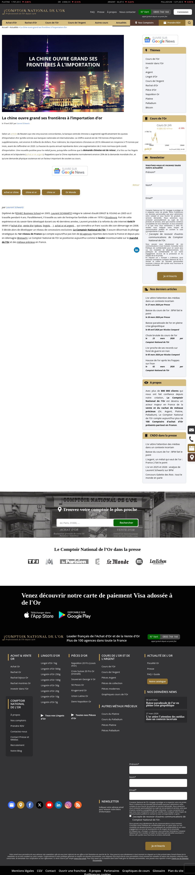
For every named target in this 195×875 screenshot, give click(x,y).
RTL (139, 561)
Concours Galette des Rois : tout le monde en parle (164, 476)
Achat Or (15, 666)
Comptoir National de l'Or (157, 342)
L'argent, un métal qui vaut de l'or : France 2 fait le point (164, 461)
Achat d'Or (11, 22)
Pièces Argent (109, 677)
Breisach (22, 237)
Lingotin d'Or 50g (50, 685)
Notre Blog (16, 750)
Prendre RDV (172, 22)
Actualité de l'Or (160, 655)
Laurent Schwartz (23, 123)
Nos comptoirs (18, 720)
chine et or (31, 192)
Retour (136, 184)
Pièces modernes (111, 688)
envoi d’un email (80, 858)
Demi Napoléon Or (81, 701)
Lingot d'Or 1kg (49, 663)
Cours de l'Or (52, 22)
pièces (38, 225)
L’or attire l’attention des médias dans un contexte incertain (163, 299)
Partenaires (111, 871)
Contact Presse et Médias (20, 738)
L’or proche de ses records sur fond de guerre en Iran (162, 349)
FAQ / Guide (153, 674)
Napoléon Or (152, 94)
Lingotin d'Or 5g (49, 702)
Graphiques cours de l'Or (115, 694)
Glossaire (159, 871)
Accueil (5, 27)
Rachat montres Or (21, 683)
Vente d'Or (132, 636)
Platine (149, 98)
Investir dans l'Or (155, 63)
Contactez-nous (19, 731)
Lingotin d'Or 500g (50, 668)
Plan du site (175, 871)
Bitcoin (149, 107)
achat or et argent (34, 154)
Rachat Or (16, 672)
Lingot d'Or (152, 76)
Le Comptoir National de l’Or (89, 229)
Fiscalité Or (153, 663)
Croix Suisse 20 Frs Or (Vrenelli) (82, 672)
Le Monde (118, 561)
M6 (49, 561)
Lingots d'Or (50, 655)
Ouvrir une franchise (72, 871)
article (14, 133)
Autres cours (101, 22)
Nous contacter (127, 11)
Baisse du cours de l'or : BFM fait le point (164, 453)
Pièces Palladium (110, 730)
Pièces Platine (109, 725)
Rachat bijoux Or (19, 677)
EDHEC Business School (28, 213)
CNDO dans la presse (163, 435)
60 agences (86, 233)
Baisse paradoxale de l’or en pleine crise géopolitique (164, 324)
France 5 (97, 561)
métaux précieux (26, 242)
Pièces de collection (112, 683)
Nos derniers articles (163, 289)
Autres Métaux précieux (119, 706)
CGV (40, 871)
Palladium (151, 103)
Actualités (121, 22)
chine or (51, 192)
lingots (46, 225)
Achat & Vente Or (21, 657)
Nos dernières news (162, 692)
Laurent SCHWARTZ (61, 213)
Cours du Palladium (112, 719)
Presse (100, 11)
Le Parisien (74, 561)
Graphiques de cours (136, 871)
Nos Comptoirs (144, 22)
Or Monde (71, 192)
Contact (50, 871)
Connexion (182, 12)
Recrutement (17, 745)
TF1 (33, 561)
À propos (112, 11)
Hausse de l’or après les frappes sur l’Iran (162, 362)
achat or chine (11, 192)
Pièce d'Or (151, 89)
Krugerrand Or (79, 690)
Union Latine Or (79, 696)
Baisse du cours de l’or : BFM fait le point (164, 312)
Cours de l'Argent (77, 22)
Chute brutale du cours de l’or (161, 335)
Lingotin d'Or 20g (50, 691)
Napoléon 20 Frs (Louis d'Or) (83, 664)
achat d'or (16, 225)
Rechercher (126, 522)
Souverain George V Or (83, 679)
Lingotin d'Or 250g (50, 674)
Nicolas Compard (171, 329)
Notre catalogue (157, 681)
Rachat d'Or (31, 22)
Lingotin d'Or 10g (50, 696)
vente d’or (28, 225)
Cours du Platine (110, 714)
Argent (149, 72)
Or (147, 67)
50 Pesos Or (77, 685)
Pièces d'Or (79, 655)
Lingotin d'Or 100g (50, 680)
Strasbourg (111, 217)
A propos (155, 382)
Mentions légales (23, 871)
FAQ (92, 11)
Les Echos (158, 561)
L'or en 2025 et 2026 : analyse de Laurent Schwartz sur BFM (163, 468)
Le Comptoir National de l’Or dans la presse (97, 549)
